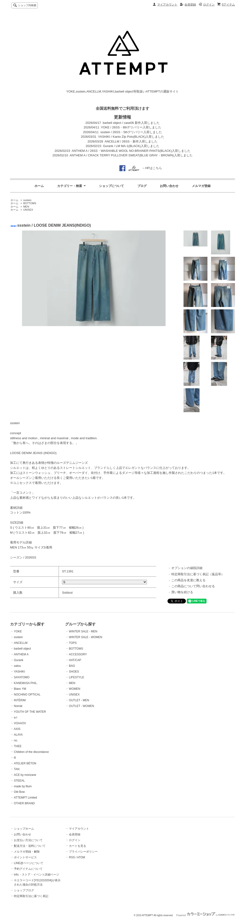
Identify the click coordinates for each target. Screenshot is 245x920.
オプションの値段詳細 (186, 568)
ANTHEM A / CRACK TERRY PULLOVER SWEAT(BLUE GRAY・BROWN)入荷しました (131, 155)
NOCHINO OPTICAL (27, 694)
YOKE (18, 631)
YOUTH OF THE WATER (30, 711)
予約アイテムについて (28, 869)
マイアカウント (167, 4)
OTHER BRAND (24, 803)
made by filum (23, 786)
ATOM (81, 857)
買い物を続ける (182, 592)
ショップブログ (24, 890)
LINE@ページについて (28, 863)
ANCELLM (21, 643)
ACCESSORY (78, 654)
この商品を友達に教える (188, 580)
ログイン (209, 4)
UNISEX (28, 209)
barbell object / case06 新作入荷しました (131, 123)
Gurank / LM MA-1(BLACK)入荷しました (131, 146)
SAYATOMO (21, 677)
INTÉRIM (20, 700)
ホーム (39, 186)
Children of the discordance (31, 752)
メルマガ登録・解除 (27, 851)
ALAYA (18, 734)
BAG (72, 666)
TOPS (73, 643)
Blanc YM (20, 688)
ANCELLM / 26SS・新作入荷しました (131, 141)
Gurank (18, 660)
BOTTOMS (29, 203)
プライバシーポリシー (83, 851)
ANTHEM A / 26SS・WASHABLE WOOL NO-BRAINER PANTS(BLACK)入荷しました (131, 151)
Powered (205, 915)
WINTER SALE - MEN (83, 631)
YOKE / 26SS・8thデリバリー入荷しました (131, 127)
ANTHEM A (21, 654)
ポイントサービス (25, 857)
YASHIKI (19, 671)
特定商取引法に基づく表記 (31, 896)
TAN (16, 769)
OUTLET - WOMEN (81, 706)
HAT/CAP (75, 660)
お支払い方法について (28, 840)
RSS (72, 857)
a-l (15, 717)
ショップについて (111, 186)
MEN (26, 206)
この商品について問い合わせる (193, 586)
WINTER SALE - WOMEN (85, 637)
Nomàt (18, 706)
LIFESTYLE (76, 677)
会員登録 (190, 4)
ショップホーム (24, 828)
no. (16, 740)
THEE (18, 746)
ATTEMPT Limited (25, 797)
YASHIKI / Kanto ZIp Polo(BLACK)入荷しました (131, 136)
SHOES (74, 671)
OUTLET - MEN (79, 700)
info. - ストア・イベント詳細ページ (36, 874)
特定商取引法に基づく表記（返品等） (197, 574)
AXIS (17, 729)
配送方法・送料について (29, 846)
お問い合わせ (169, 186)
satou (17, 666)
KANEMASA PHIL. (26, 683)
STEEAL (19, 780)
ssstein (27, 200)
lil (15, 757)
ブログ (142, 186)
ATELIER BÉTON (25, 763)
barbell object (22, 648)
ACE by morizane (25, 775)
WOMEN (74, 688)
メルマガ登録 (201, 186)
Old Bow (19, 792)
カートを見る (77, 846)
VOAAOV (20, 723)
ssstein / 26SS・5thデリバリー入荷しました (131, 132)
